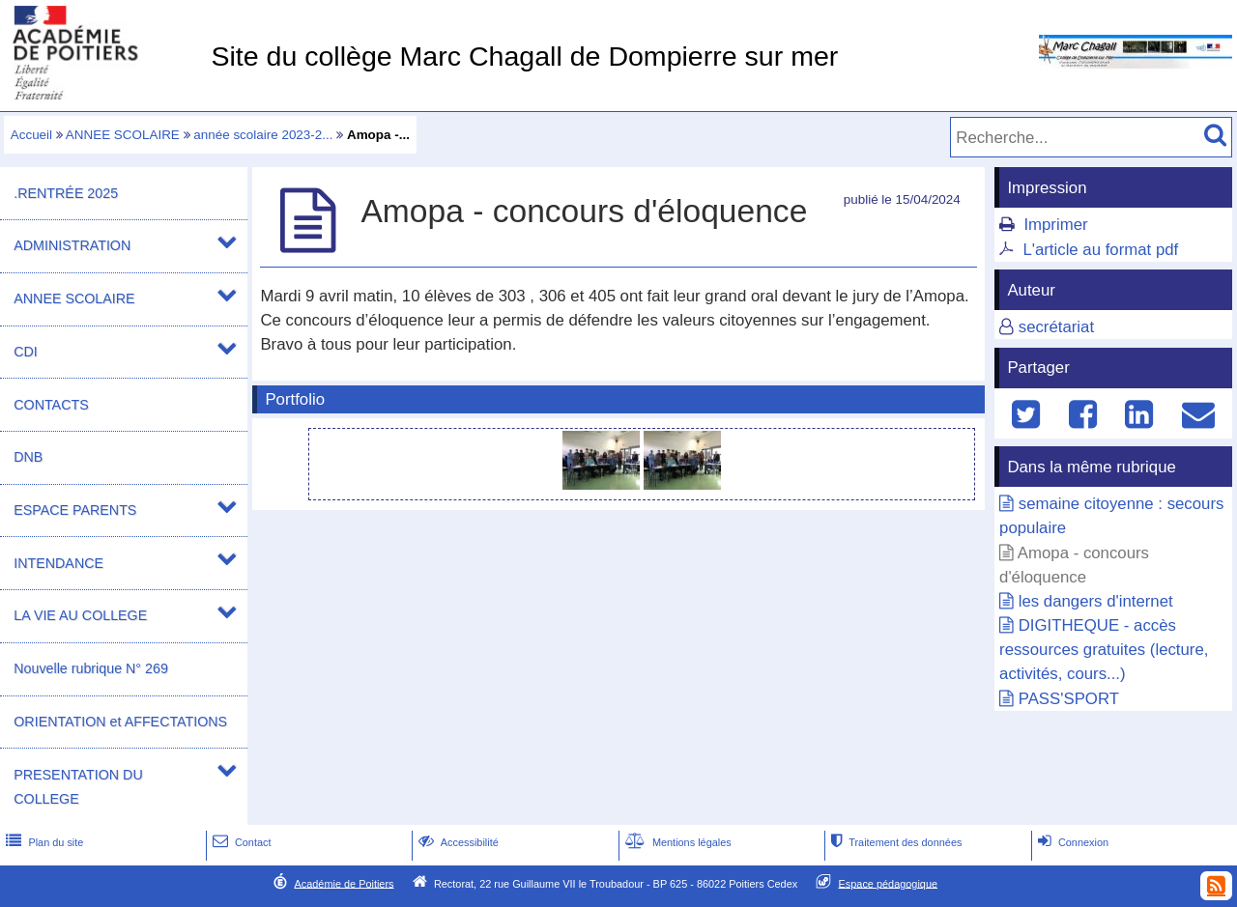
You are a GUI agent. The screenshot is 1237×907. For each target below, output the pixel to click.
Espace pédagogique (888, 883)
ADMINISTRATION (72, 245)
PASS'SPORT (1069, 699)
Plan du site (42, 842)
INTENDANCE (58, 563)
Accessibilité (457, 842)
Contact (240, 842)
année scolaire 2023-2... (262, 135)
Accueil (31, 135)
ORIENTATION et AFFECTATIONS (120, 721)
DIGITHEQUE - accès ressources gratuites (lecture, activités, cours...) (1103, 649)
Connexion (1071, 842)
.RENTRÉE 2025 (66, 193)
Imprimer (1055, 224)
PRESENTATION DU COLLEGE (78, 787)
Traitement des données (894, 842)
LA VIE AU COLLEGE (80, 615)
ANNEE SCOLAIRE (123, 135)
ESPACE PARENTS (75, 510)
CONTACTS (51, 404)
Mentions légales (676, 842)
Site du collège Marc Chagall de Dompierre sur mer (524, 56)
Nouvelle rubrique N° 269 (91, 668)
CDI (26, 351)
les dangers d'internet (1096, 601)
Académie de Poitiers (343, 883)
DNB (28, 457)
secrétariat (1056, 327)
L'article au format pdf (1100, 250)
